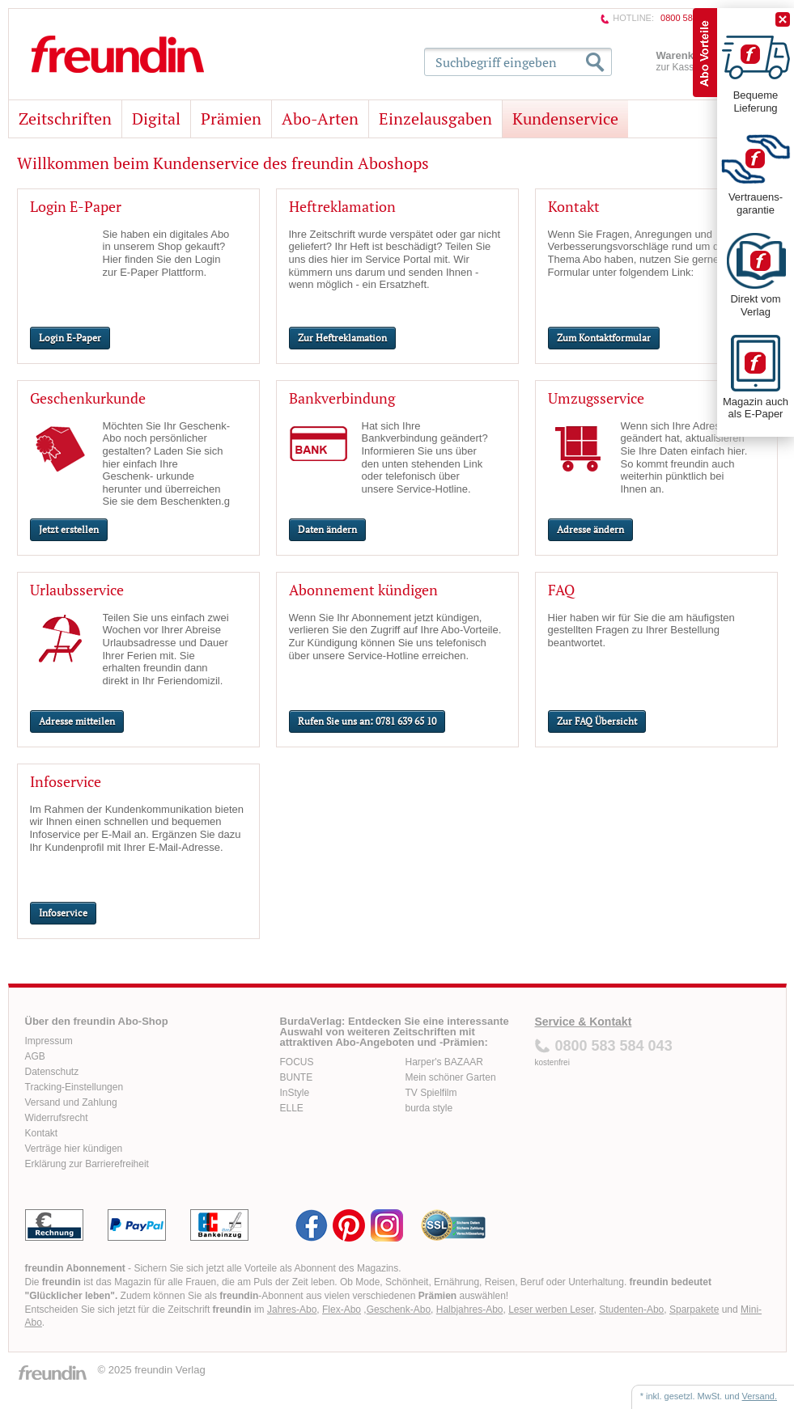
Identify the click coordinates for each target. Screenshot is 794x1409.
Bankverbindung (342, 398)
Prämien (231, 118)
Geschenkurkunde (88, 398)
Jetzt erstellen (69, 529)
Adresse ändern (590, 529)
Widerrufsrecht (56, 1117)
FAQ (561, 589)
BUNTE (296, 1077)
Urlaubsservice (77, 589)
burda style (429, 1108)
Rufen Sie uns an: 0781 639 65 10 (367, 721)
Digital (156, 118)
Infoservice (65, 781)
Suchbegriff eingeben (496, 62)
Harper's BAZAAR (444, 1062)
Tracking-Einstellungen (74, 1087)
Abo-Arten (320, 118)
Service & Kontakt (583, 1021)
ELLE (292, 1108)
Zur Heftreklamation (342, 338)
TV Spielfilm (431, 1092)
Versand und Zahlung (71, 1102)
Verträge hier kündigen (74, 1148)
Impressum (49, 1041)
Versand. (759, 1396)
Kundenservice (565, 118)
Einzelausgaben (435, 118)
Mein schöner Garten (450, 1077)
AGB (35, 1056)
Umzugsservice (596, 398)
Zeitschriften (65, 118)
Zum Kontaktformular (604, 338)
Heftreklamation (342, 206)
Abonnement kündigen (363, 589)
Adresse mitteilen (77, 721)
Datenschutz (52, 1071)
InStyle (295, 1092)
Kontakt (574, 206)
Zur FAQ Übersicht (597, 721)
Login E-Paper (75, 206)
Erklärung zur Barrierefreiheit (87, 1164)
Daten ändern (327, 529)
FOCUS (297, 1062)
